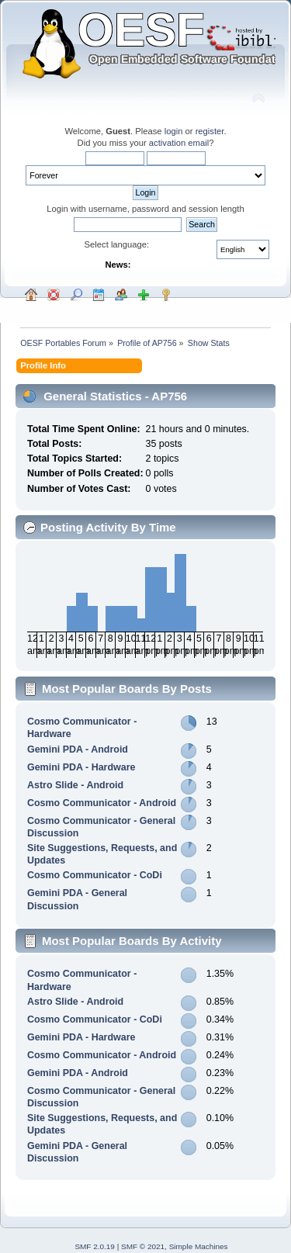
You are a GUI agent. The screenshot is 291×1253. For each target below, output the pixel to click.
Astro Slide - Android (75, 785)
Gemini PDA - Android (77, 749)
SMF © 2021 (143, 1246)
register (210, 131)
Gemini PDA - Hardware (81, 767)
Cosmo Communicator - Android (101, 803)
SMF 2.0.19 (94, 1246)
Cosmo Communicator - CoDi (94, 875)
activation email (179, 142)
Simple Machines (198, 1246)
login (174, 131)
